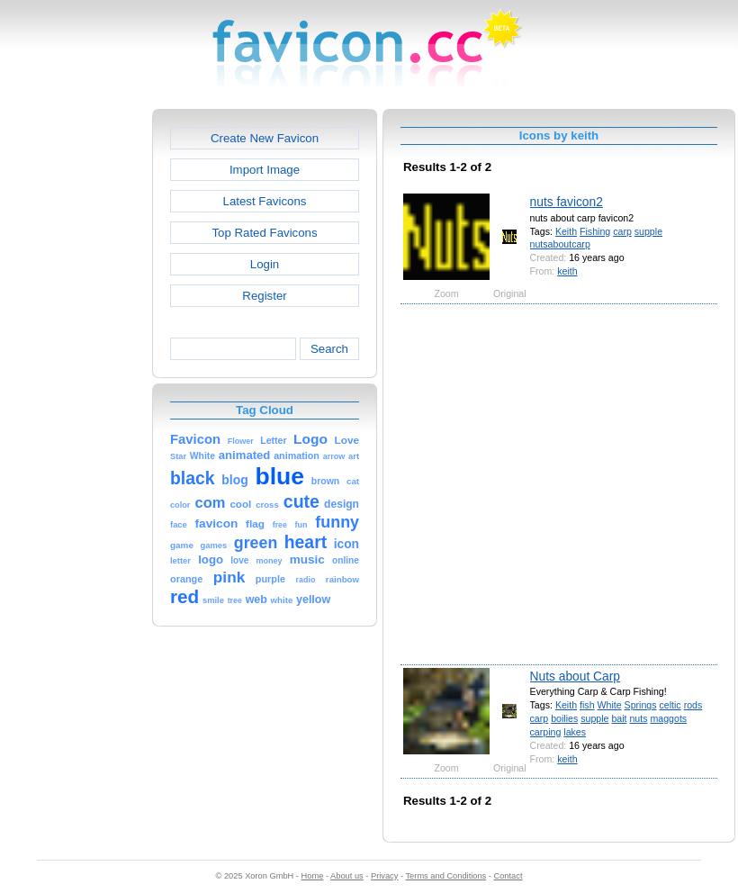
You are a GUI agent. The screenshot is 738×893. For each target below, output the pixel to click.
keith (567, 271)
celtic (670, 704)
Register (264, 295)
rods (693, 704)
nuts (638, 718)
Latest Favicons (265, 201)
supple (648, 231)
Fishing (595, 231)
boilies (564, 718)
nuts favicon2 (566, 201)
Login (264, 264)
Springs (641, 704)
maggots (668, 718)
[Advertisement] (177, 483)
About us (347, 875)
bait (618, 718)
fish (587, 704)
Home (313, 875)
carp (622, 231)
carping (546, 731)
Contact (508, 875)
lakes (574, 731)
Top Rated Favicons (264, 232)
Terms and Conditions (445, 875)
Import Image (265, 169)
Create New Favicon (265, 138)
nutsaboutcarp (560, 244)
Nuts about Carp (575, 676)
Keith (566, 231)
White (609, 704)
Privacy (384, 875)
